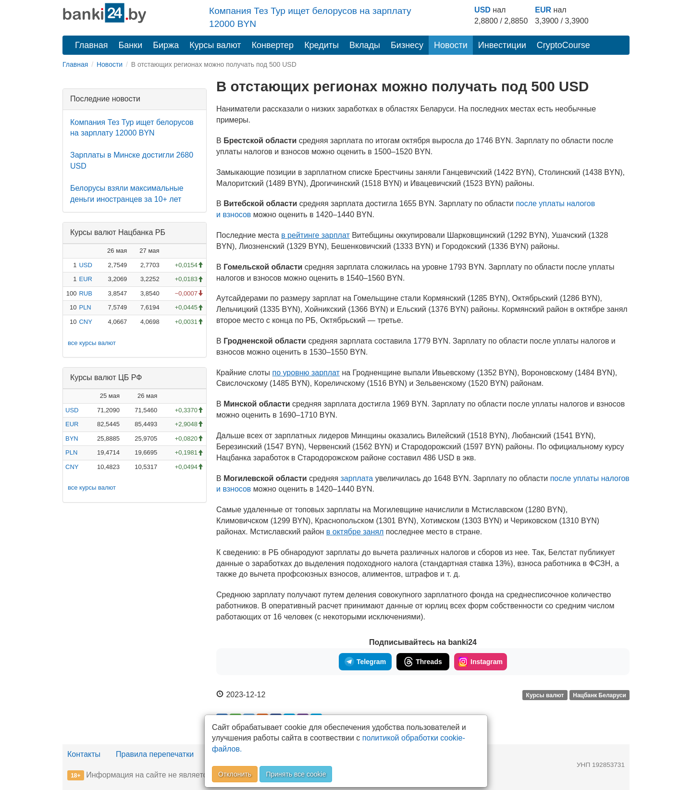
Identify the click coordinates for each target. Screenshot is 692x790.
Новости (451, 45)
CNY (85, 321)
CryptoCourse (563, 45)
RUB (85, 293)
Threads (423, 662)
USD (482, 10)
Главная (91, 45)
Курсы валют (215, 45)
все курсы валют (92, 342)
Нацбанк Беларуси (599, 695)
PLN (85, 307)
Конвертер (273, 45)
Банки (131, 45)
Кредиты (321, 45)
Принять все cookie (296, 774)
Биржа (166, 45)
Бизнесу (407, 45)
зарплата (358, 478)
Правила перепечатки (155, 754)
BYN (71, 438)
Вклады (364, 45)
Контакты (83, 754)
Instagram (480, 662)
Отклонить (234, 774)
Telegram (365, 662)
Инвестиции (502, 45)
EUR (543, 10)
